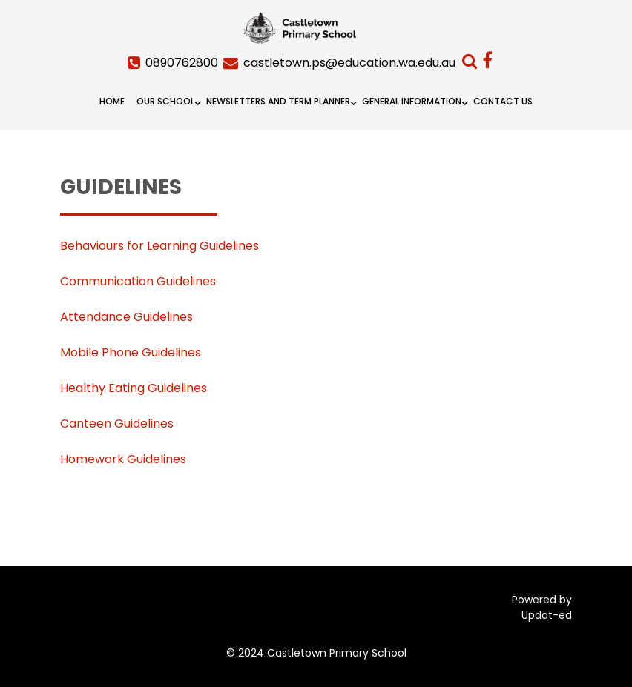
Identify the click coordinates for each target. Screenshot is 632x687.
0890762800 (181, 62)
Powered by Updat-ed (542, 607)
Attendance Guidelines (126, 316)
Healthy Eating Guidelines (133, 387)
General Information (411, 101)
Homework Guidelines (123, 459)
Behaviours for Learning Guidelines (159, 245)
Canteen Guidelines (117, 423)
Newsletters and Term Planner (278, 101)
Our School (165, 101)
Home (112, 101)
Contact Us (503, 101)
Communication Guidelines (138, 281)
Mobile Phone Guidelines (130, 352)
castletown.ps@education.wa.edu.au (349, 62)
